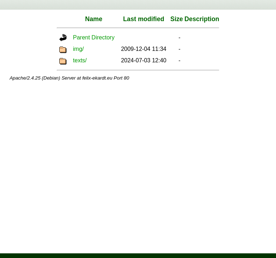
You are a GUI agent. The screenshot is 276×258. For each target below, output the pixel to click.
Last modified (143, 19)
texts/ (80, 60)
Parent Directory (94, 37)
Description (201, 19)
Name (93, 19)
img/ (78, 49)
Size (176, 19)
